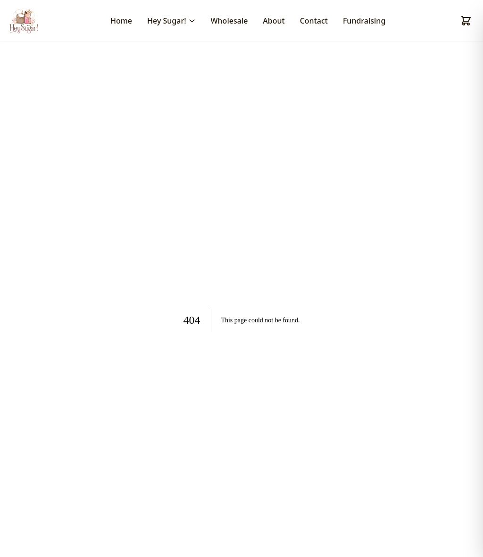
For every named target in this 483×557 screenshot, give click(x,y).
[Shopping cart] (466, 20)
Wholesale (229, 21)
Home (121, 21)
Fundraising (364, 21)
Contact (314, 21)
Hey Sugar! (171, 21)
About (273, 21)
